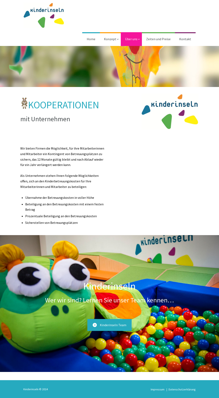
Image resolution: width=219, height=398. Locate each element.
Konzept (110, 39)
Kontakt (185, 39)
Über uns (131, 39)
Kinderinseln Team (109, 325)
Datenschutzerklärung (182, 389)
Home (91, 39)
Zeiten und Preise (158, 39)
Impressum (157, 389)
